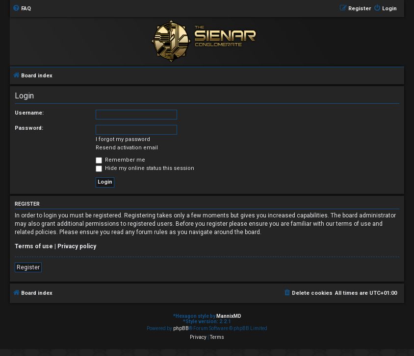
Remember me (120, 160)
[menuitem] (21, 9)
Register (28, 267)
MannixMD (228, 316)
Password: (29, 128)
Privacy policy (76, 246)
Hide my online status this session (145, 168)
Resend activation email (127, 147)
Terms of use (34, 246)
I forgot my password (123, 139)
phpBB (181, 328)
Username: (29, 113)
